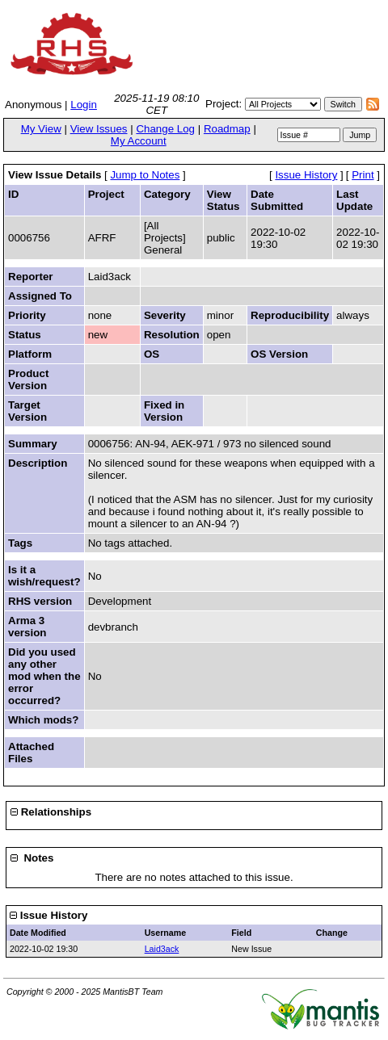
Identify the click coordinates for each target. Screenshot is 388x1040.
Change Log (165, 129)
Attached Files (31, 752)
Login (83, 105)
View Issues (99, 129)
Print (362, 175)
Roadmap (227, 129)
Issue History (306, 175)
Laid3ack (162, 949)
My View (41, 129)
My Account (139, 141)
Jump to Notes (144, 175)
